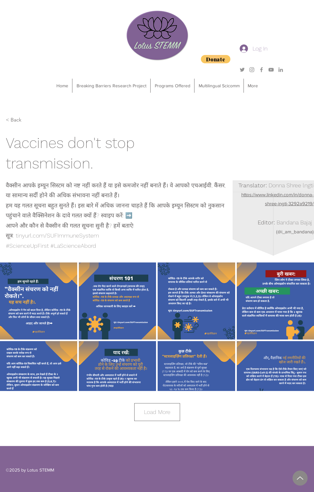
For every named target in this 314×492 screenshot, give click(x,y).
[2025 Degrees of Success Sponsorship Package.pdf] (300, 478)
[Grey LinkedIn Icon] (280, 69)
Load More (157, 412)
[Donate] (215, 59)
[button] (172, 86)
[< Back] (27, 119)
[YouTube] (271, 69)
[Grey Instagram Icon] (252, 69)
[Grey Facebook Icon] (261, 69)
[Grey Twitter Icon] (242, 69)
